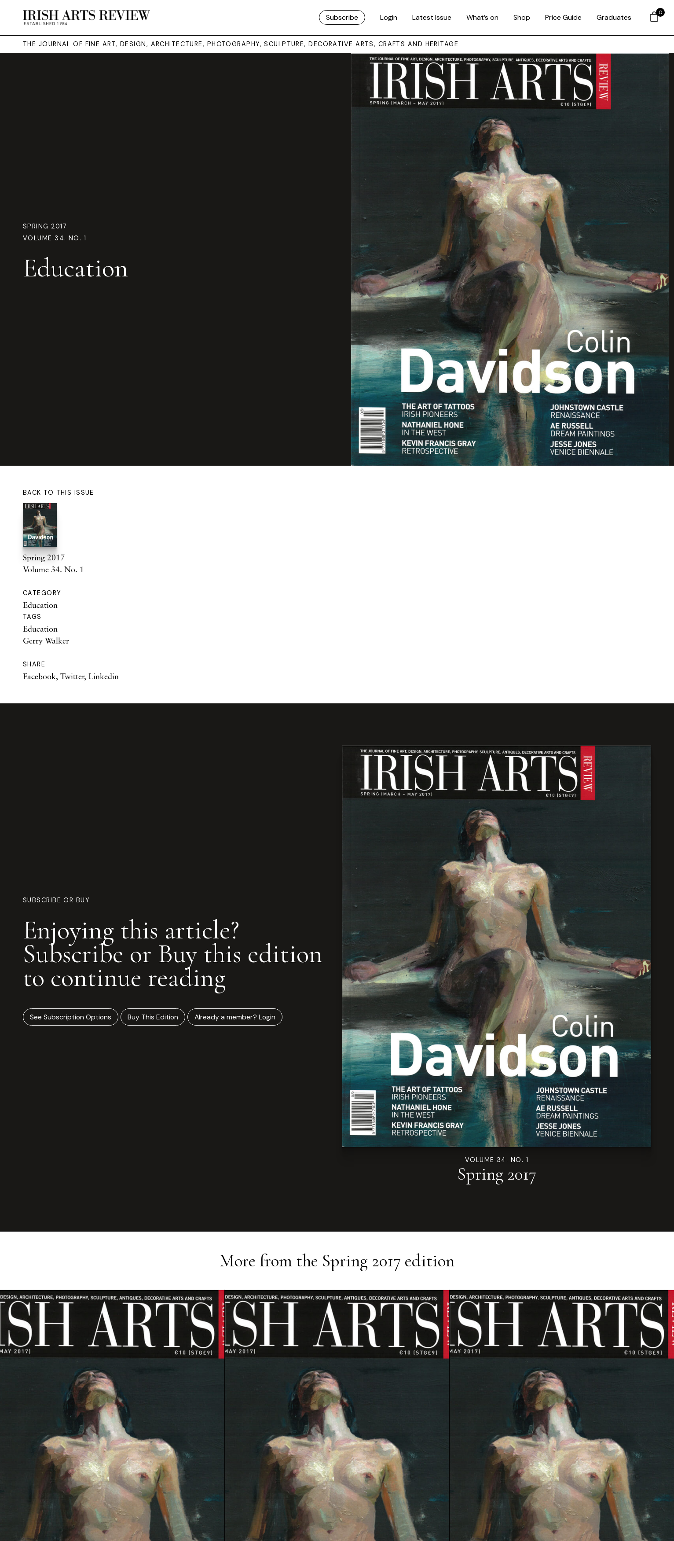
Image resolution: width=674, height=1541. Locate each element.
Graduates (614, 17)
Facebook (39, 676)
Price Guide (563, 17)
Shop (521, 17)
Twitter (72, 676)
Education (40, 605)
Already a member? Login (234, 1017)
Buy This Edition (153, 1017)
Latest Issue (431, 17)
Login (388, 17)
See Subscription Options (70, 1017)
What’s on (482, 17)
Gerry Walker (46, 640)
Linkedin (103, 676)
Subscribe (342, 17)
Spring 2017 (45, 226)
